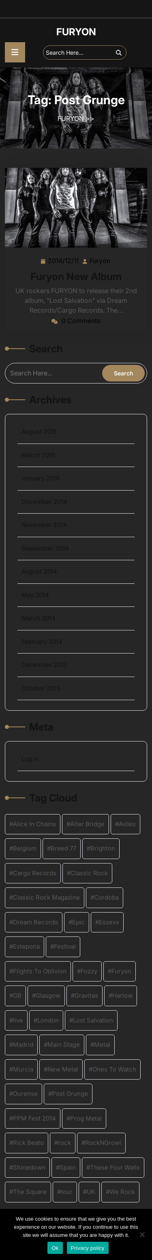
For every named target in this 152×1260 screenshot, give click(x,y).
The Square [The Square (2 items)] (30, 1192)
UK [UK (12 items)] (91, 1192)
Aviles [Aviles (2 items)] (127, 824)
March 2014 (38, 618)
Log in (30, 759)
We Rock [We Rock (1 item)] (122, 1192)
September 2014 (45, 548)
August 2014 (39, 571)
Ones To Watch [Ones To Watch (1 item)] (114, 1069)
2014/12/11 (63, 260)
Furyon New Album (76, 276)
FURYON (76, 32)
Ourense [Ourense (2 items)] (25, 1093)
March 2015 (38, 455)
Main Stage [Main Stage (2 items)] (63, 1044)
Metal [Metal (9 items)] (102, 1044)
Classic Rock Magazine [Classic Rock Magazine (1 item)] (46, 897)
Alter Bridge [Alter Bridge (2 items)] (87, 824)
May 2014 (35, 595)
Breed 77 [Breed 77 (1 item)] (63, 848)
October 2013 (40, 688)
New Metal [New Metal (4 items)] (62, 1069)
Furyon (100, 260)
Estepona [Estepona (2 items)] (26, 946)
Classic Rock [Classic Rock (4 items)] (89, 873)
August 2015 (39, 431)
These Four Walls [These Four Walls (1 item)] (115, 1167)
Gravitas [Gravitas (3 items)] (86, 995)
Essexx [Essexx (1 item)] (109, 922)
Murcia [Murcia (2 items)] (23, 1069)
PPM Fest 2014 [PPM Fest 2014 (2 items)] (34, 1118)
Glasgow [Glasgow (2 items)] (48, 995)
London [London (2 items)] (48, 1020)
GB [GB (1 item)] (17, 995)
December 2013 (44, 665)
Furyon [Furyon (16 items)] (121, 971)
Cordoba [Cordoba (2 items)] (106, 897)
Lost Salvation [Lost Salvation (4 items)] (93, 1020)
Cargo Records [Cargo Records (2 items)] (34, 873)
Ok (54, 1248)
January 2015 (40, 478)
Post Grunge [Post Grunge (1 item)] (70, 1093)
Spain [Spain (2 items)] (68, 1167)
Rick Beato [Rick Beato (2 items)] (28, 1142)
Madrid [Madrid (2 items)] (23, 1044)
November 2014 (44, 525)
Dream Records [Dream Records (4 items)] (35, 922)
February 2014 (41, 641)
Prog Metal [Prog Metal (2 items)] (86, 1118)
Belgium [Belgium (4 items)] (24, 848)
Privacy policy (88, 1248)
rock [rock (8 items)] (64, 1142)
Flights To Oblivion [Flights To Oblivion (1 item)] (39, 971)
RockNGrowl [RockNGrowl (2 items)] (103, 1142)
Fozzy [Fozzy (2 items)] (89, 971)
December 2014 (44, 502)
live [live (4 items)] (18, 1020)
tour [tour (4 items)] (67, 1192)
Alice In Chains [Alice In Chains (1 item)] (34, 824)
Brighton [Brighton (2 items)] (102, 848)
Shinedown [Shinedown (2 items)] (29, 1167)
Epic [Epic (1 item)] (78, 922)
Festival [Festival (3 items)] (65, 946)
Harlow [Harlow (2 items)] (122, 995)
